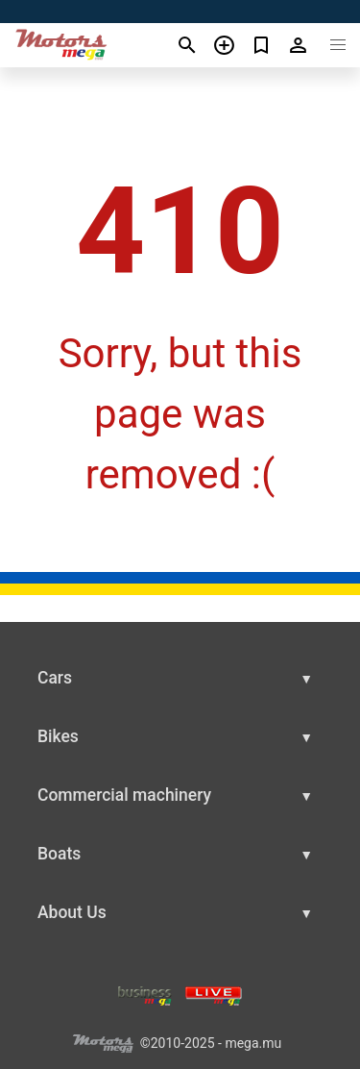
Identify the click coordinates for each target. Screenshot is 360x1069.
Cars (54, 677)
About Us (72, 912)
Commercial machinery (124, 795)
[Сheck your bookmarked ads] (261, 45)
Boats (59, 853)
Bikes (58, 736)
